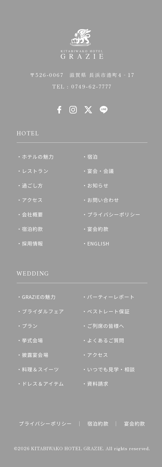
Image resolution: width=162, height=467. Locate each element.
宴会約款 (98, 228)
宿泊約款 (32, 228)
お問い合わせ (103, 199)
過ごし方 (32, 185)
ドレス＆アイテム (43, 383)
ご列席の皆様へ (105, 325)
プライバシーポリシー (113, 214)
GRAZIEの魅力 (39, 296)
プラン (30, 325)
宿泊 (92, 156)
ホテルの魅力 (38, 156)
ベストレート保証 (108, 311)
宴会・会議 (100, 170)
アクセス (32, 199)
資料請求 (97, 383)
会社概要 (32, 214)
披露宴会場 (35, 354)
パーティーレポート (111, 296)
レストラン (35, 170)
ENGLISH (98, 243)
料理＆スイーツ (40, 369)
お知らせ (98, 185)
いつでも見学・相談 (111, 369)
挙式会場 (32, 340)
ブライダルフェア (43, 311)
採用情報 (32, 243)
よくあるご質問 (105, 340)
